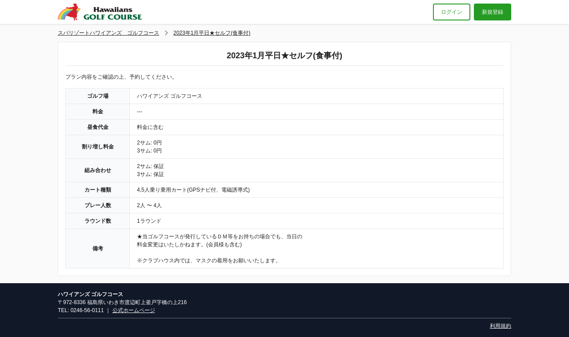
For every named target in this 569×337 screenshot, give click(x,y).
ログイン (451, 12)
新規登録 (492, 12)
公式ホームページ (133, 310)
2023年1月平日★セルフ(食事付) (211, 33)
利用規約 (500, 326)
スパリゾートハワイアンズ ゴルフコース (108, 33)
